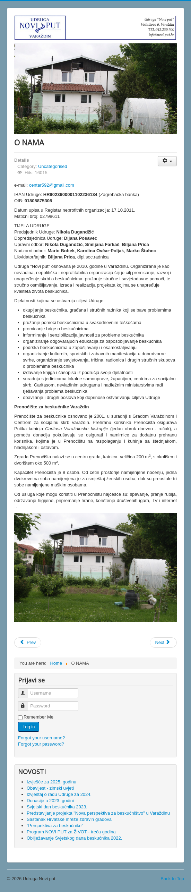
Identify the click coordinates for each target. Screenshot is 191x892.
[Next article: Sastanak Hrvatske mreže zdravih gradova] (163, 642)
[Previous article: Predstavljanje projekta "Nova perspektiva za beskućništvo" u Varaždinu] (27, 642)
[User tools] (167, 161)
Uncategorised (52, 166)
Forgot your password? (41, 744)
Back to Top (172, 878)
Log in (29, 726)
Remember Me (38, 717)
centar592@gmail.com (51, 185)
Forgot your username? (41, 737)
